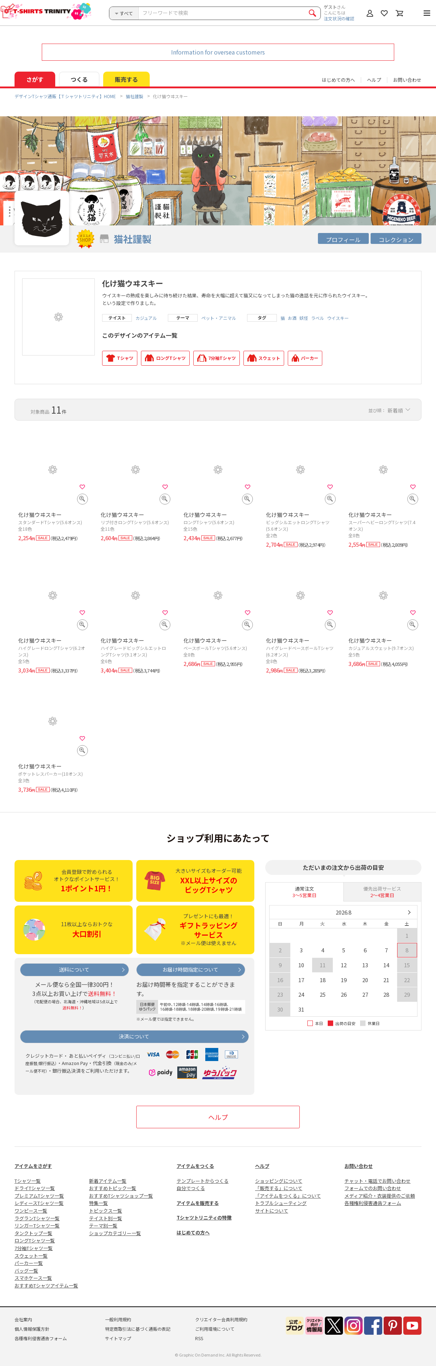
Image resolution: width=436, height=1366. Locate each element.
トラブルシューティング (281, 1203)
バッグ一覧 (26, 1270)
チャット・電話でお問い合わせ (377, 1180)
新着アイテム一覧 (107, 1180)
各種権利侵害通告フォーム (372, 1203)
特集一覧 (98, 1203)
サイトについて (271, 1210)
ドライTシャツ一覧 (35, 1188)
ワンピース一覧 (31, 1210)
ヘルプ (374, 79)
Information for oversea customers (218, 52)
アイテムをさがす (33, 1165)
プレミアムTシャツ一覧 (39, 1195)
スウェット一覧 (31, 1255)
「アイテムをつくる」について (288, 1195)
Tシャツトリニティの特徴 (204, 1217)
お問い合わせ (407, 79)
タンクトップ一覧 (33, 1233)
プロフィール (343, 239)
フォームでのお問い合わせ (372, 1188)
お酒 (292, 318)
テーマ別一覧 (103, 1225)
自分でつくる (191, 1188)
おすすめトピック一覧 (112, 1188)
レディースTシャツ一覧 (39, 1203)
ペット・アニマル (218, 318)
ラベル (317, 318)
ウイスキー (338, 318)
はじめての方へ (193, 1232)
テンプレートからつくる (203, 1180)
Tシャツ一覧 (28, 1180)
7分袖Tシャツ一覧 (34, 1248)
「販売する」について (278, 1188)
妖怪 (303, 318)
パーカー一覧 (29, 1262)
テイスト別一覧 (105, 1218)
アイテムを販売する (198, 1203)
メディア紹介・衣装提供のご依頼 (379, 1195)
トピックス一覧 (105, 1210)
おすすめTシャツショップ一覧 (121, 1195)
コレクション (396, 239)
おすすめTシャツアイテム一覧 (46, 1285)
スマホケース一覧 (33, 1277)
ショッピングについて (278, 1180)
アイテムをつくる (195, 1165)
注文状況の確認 (339, 18)
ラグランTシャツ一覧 (37, 1218)
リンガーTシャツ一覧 (37, 1225)
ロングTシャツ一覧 (35, 1240)
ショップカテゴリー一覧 (115, 1233)
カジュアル (146, 318)
